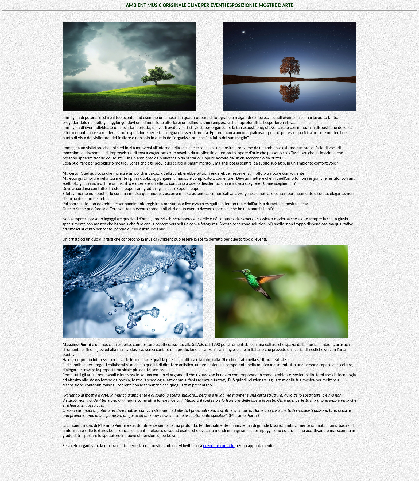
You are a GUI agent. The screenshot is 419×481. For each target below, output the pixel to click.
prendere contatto (219, 445)
